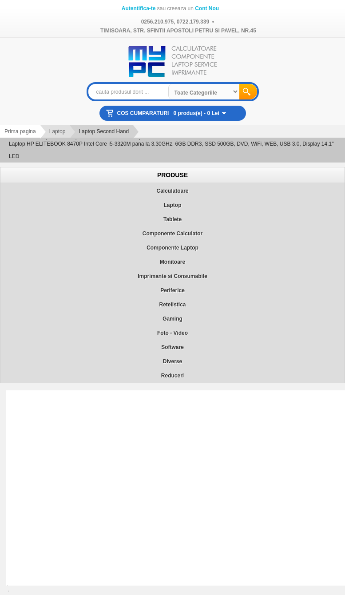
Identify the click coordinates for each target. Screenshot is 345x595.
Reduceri (172, 376)
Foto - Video (172, 333)
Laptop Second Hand (104, 131)
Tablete (172, 219)
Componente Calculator (172, 233)
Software (172, 347)
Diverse (172, 361)
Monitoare (172, 262)
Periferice (172, 290)
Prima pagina (20, 131)
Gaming (172, 319)
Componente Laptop (172, 248)
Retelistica (172, 304)
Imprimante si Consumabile (172, 276)
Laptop (57, 131)
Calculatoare (172, 191)
